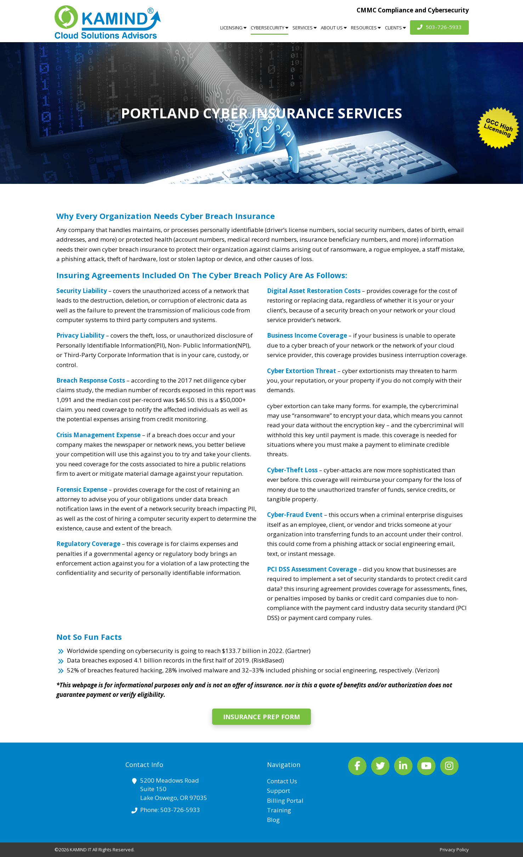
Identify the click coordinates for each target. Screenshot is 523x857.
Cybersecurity (269, 27)
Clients (395, 27)
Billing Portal (285, 800)
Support (278, 790)
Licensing (233, 27)
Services (304, 27)
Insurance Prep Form (261, 716)
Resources (366, 27)
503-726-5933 (439, 26)
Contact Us (282, 781)
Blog (273, 820)
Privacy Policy (454, 849)
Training (279, 810)
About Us (334, 27)
